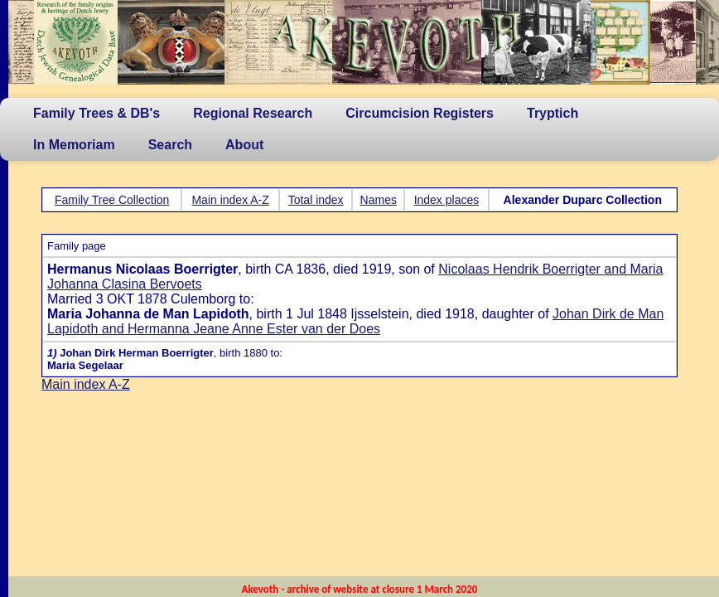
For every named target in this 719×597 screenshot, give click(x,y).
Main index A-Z (229, 199)
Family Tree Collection (112, 199)
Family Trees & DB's (96, 113)
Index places (447, 199)
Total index (316, 199)
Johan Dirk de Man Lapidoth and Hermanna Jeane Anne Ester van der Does (355, 321)
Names (378, 199)
